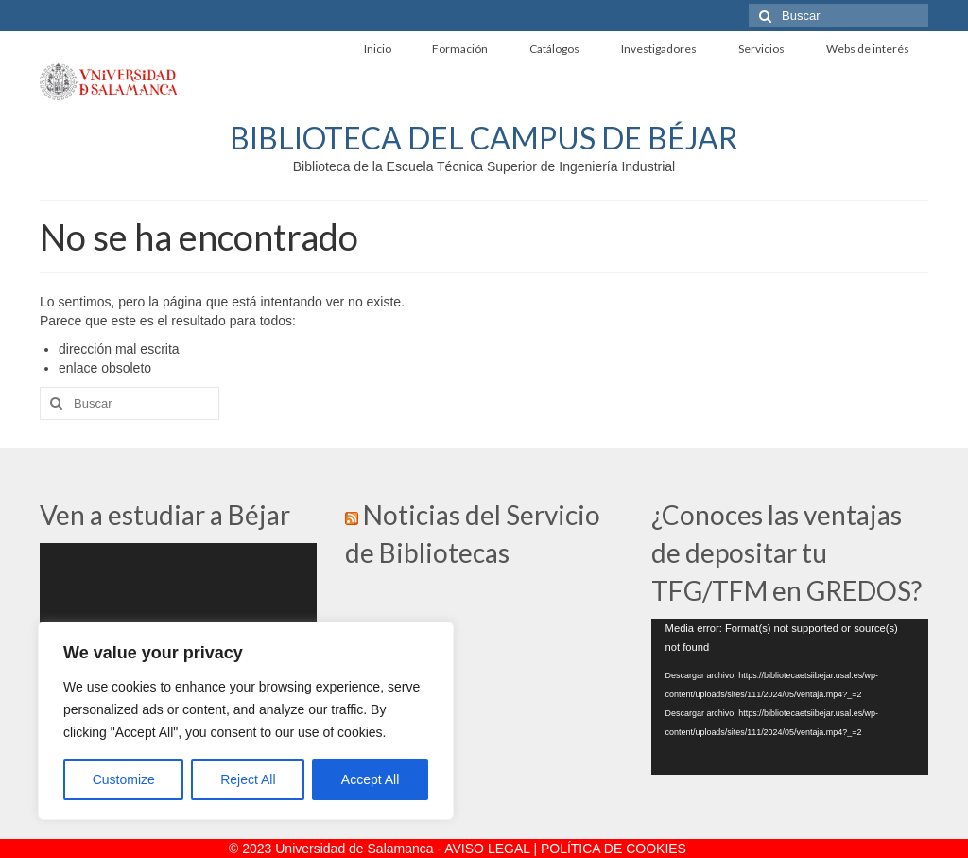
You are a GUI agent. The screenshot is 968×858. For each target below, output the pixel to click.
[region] (246, 721)
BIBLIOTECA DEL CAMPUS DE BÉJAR (484, 137)
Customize (124, 779)
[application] (789, 697)
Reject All (247, 779)
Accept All (370, 779)
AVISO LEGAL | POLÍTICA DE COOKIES (565, 848)
